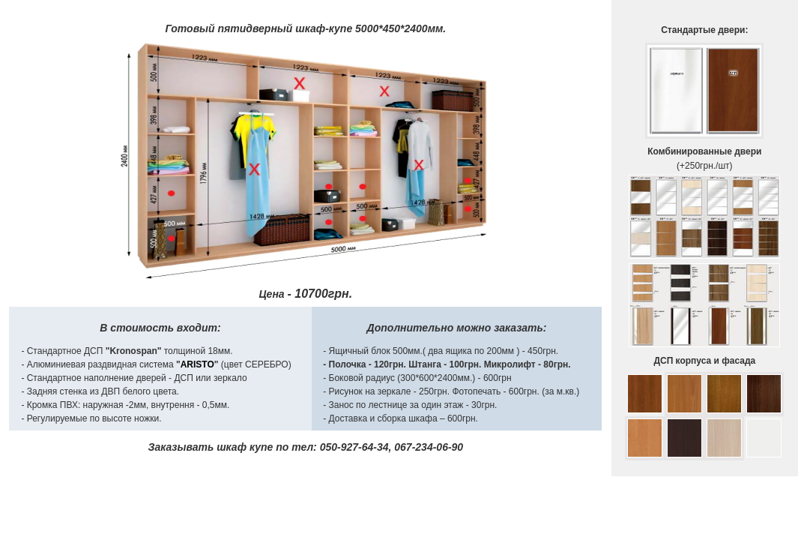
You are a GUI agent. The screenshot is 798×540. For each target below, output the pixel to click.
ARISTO (197, 364)
